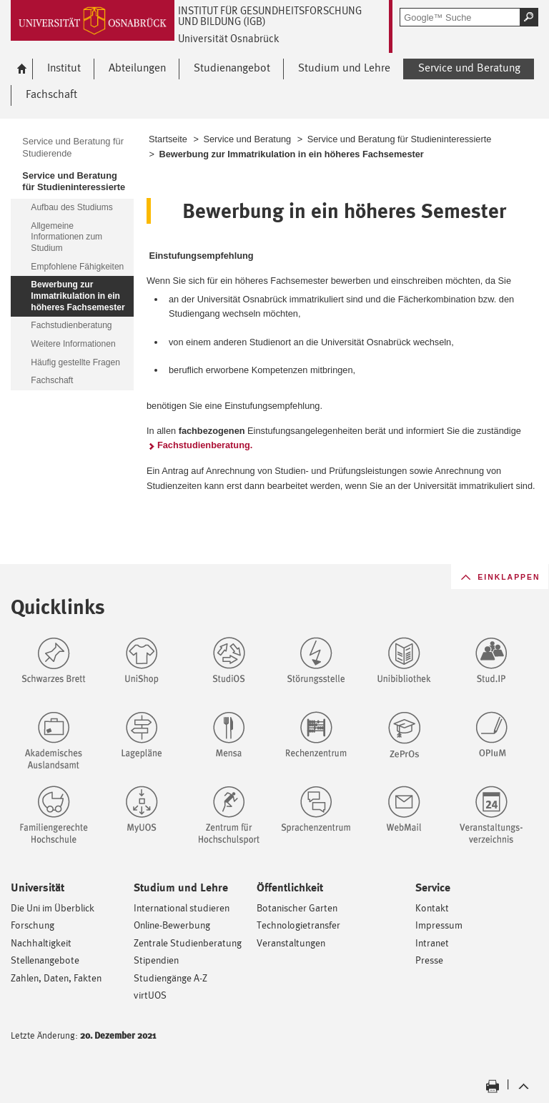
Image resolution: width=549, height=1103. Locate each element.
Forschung (32, 925)
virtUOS (150, 995)
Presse (429, 960)
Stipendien (156, 960)
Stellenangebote (45, 960)
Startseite (168, 139)
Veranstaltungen (291, 942)
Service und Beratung (247, 139)
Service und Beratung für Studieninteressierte (399, 139)
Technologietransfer (298, 925)
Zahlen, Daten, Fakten (56, 977)
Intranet (432, 942)
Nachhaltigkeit (41, 942)
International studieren (181, 907)
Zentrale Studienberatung (188, 942)
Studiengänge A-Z (170, 977)
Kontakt (432, 907)
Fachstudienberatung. (204, 445)
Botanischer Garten (297, 907)
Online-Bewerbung (172, 925)
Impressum (439, 925)
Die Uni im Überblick (52, 907)
